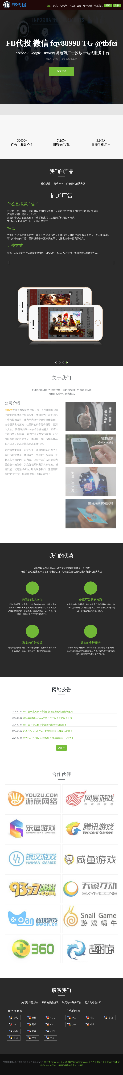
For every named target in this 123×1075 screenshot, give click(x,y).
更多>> (61, 747)
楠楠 (31, 1018)
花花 (31, 1031)
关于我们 (64, 5)
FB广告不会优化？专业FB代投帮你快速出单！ (46, 725)
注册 (116, 5)
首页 (49, 5)
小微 (13, 1031)
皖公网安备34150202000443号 (77, 1062)
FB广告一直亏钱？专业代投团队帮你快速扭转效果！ (49, 711)
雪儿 (13, 1018)
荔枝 (31, 1024)
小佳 (50, 1024)
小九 (50, 1018)
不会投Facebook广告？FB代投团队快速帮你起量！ (48, 731)
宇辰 (50, 1038)
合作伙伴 (87, 5)
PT (12, 1024)
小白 (71, 1018)
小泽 (13, 1038)
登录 (108, 5)
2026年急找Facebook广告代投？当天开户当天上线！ (48, 718)
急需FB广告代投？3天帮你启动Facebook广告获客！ (48, 738)
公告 (79, 5)
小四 (50, 1031)
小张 (31, 1038)
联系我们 (98, 5)
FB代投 (80, 1065)
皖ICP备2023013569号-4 (54, 1062)
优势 (72, 5)
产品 (55, 5)
